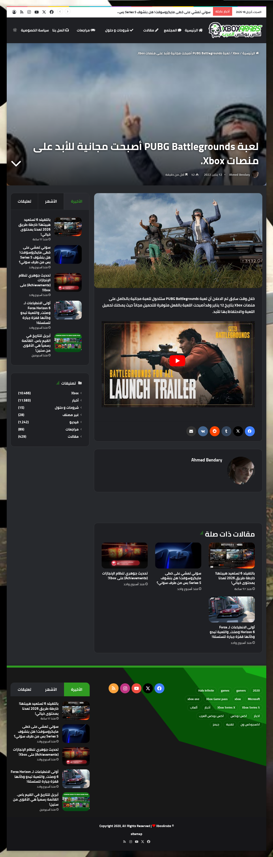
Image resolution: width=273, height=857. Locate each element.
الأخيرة (76, 201)
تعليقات (24, 201)
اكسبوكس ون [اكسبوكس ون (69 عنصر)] (250, 724)
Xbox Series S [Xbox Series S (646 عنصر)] (251, 707)
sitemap (136, 834)
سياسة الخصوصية (35, 30)
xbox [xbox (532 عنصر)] (238, 699)
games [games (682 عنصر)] (225, 690)
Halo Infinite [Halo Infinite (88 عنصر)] (206, 690)
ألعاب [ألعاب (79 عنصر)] (194, 707)
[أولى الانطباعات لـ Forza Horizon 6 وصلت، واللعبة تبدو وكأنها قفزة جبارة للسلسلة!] (232, 609)
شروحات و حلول (119, 30)
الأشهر (51, 201)
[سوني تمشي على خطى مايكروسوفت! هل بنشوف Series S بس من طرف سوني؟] (178, 556)
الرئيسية (194, 30)
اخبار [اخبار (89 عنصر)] (257, 716)
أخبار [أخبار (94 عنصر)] (207, 707)
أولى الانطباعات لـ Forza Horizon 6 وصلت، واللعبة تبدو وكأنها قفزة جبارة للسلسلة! (232, 632)
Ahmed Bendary (239, 174)
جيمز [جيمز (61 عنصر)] (216, 724)
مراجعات (86, 30)
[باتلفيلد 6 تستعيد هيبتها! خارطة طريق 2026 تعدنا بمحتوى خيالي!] (232, 556)
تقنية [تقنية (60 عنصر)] (230, 724)
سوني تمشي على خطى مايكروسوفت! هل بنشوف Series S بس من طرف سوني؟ (152, 12)
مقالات (150, 30)
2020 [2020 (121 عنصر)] (256, 690)
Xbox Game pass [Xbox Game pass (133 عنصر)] (217, 699)
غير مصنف (71, 415)
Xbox (236, 53)
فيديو (74, 422)
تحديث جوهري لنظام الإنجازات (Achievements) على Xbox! (125, 575)
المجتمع (172, 30)
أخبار (75, 400)
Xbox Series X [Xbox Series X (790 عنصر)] (226, 707)
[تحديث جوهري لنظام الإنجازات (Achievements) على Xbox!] (125, 556)
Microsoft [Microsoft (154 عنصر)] (254, 699)
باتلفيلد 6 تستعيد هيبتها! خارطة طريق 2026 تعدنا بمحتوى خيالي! (235, 578)
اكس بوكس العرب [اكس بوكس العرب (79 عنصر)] (211, 716)
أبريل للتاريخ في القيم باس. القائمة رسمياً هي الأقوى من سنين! (36, 343)
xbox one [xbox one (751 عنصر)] (193, 699)
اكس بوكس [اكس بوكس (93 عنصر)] (239, 716)
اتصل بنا (60, 30)
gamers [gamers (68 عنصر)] (241, 690)
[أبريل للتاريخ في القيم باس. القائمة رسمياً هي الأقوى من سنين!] (68, 342)
